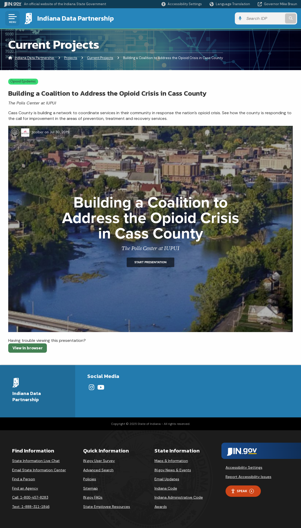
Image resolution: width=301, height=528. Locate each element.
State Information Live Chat (36, 460)
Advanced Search (98, 470)
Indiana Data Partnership (75, 18)
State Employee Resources (106, 506)
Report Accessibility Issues (248, 476)
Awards (160, 506)
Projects (70, 58)
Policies (89, 479)
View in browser (27, 348)
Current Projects (100, 58)
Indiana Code (165, 488)
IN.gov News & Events (172, 470)
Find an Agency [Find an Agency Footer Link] (25, 488)
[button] (181, 4)
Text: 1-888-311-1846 (30, 506)
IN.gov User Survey (99, 460)
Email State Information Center (39, 470)
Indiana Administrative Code (178, 497)
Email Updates (166, 479)
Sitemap (90, 488)
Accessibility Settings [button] (244, 467)
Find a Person (23, 479)
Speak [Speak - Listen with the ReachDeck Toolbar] (242, 491)
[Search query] (263, 18)
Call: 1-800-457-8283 (30, 497)
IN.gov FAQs (92, 497)
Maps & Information (171, 460)
